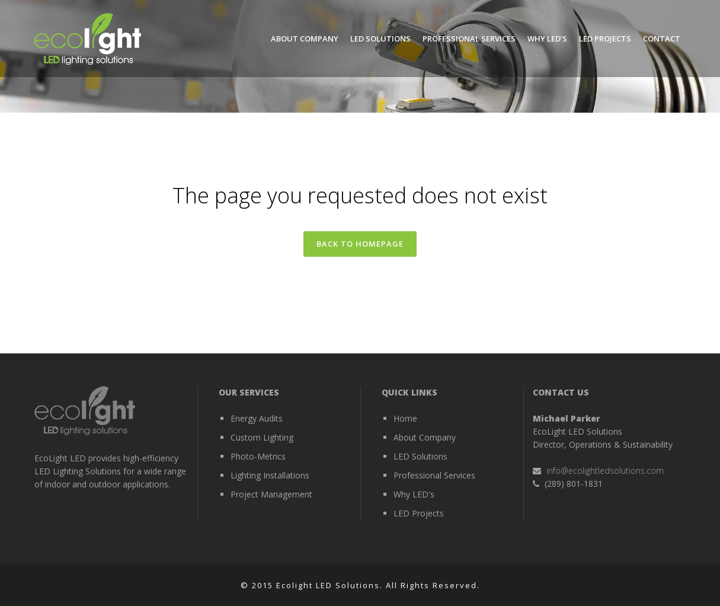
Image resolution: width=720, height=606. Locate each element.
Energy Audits (257, 418)
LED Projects (418, 513)
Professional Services (434, 475)
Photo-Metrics (258, 456)
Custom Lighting (262, 437)
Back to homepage (360, 243)
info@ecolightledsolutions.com (605, 470)
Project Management (271, 494)
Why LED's (413, 494)
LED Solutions (420, 456)
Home (405, 418)
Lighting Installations (270, 475)
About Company (424, 437)
